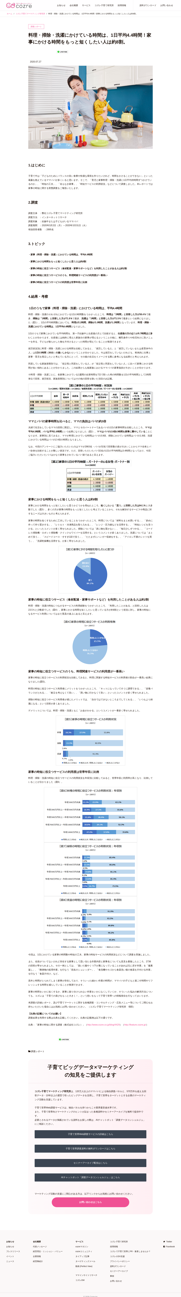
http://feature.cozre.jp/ (135, 1025)
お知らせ (61, 5)
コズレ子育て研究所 (104, 5)
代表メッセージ (40, 1246)
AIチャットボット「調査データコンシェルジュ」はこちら (90, 1177)
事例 (112, 1273)
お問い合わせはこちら (90, 1202)
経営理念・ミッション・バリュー (48, 1250)
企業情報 (37, 1255)
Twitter (167, 1241)
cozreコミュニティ (84, 1250)
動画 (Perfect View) (84, 1264)
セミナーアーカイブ (119, 1269)
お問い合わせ (166, 5)
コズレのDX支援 (117, 1255)
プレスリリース (13, 1250)
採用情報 (122, 5)
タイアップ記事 (82, 1255)
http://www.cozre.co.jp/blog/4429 (103, 1025)
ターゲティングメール (85, 1259)
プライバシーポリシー (120, 1259)
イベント (10, 1255)
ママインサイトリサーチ (86, 1273)
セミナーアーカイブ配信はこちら (90, 1163)
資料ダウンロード (147, 5)
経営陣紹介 (38, 1259)
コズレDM (80, 1277)
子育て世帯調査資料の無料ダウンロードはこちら (90, 1148)
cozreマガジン (82, 1246)
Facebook (169, 1246)
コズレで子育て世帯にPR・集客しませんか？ (130, 1250)
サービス (86, 5)
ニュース (10, 1259)
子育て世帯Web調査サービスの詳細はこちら (90, 1134)
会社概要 (74, 5)
